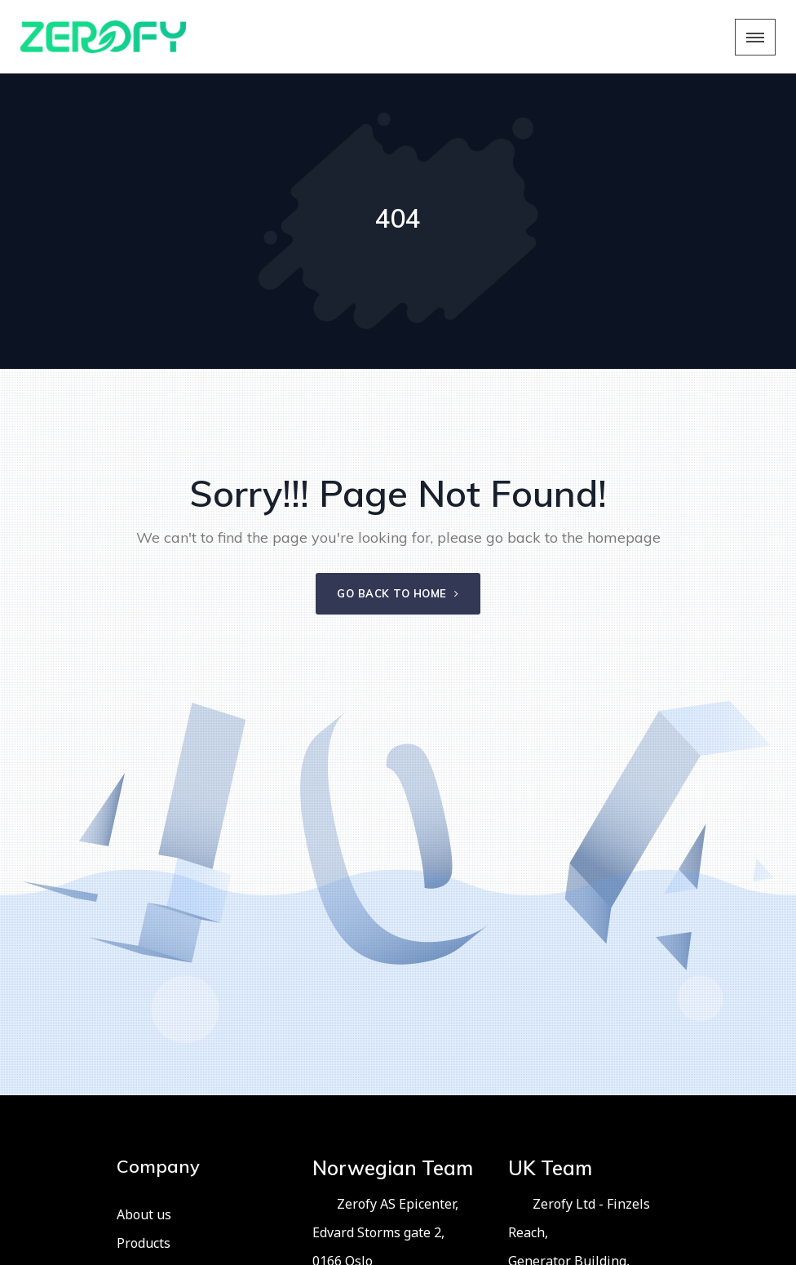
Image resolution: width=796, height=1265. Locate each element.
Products (143, 1243)
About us (144, 1214)
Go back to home (398, 593)
